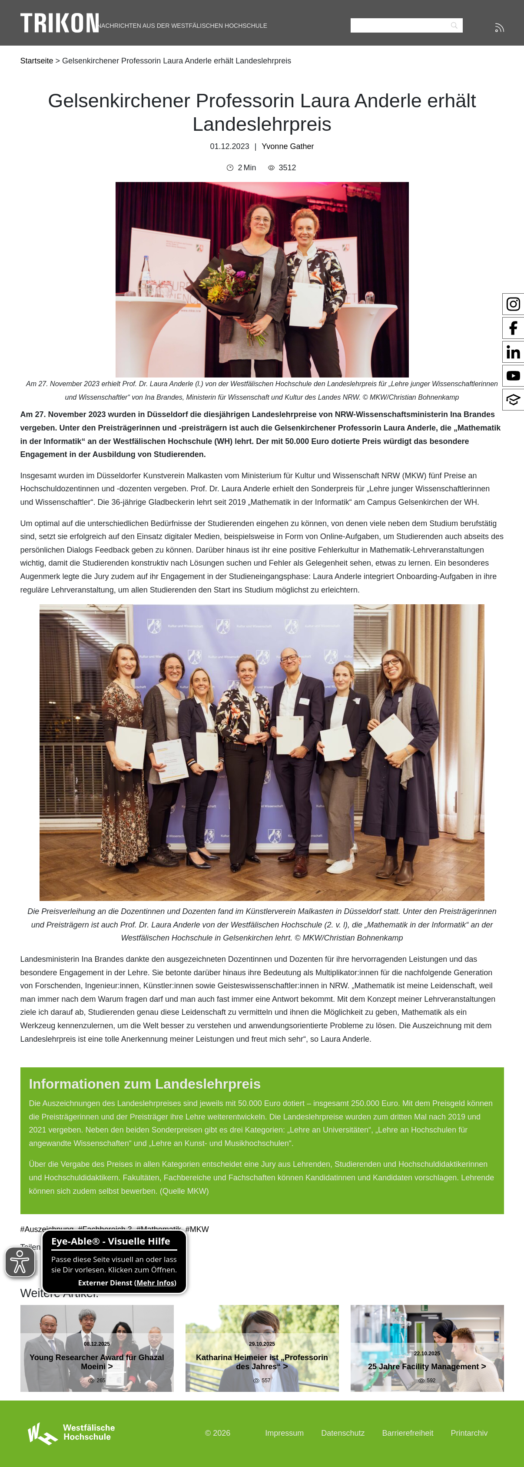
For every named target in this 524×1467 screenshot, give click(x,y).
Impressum (284, 1433)
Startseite (38, 60)
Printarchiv (469, 1433)
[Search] (407, 25)
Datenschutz (343, 1433)
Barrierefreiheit (407, 1433)
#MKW (197, 1229)
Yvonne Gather (288, 146)
